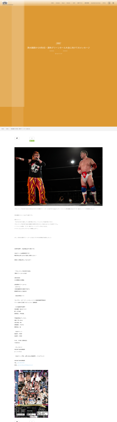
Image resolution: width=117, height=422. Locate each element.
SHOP (74, 3)
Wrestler (68, 3)
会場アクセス (79, 3)
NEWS (52, 3)
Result (63, 3)
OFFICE (104, 3)
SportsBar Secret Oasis (95, 3)
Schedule (58, 3)
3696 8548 (21, 362)
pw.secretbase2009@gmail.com (25, 365)
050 (18, 362)
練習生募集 (87, 3)
